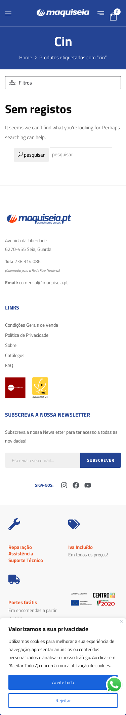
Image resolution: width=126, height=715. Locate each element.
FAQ (9, 365)
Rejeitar (63, 700)
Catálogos (15, 355)
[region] (63, 666)
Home (25, 57)
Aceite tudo (63, 682)
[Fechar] (121, 621)
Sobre (10, 345)
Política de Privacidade (26, 334)
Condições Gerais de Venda (31, 324)
